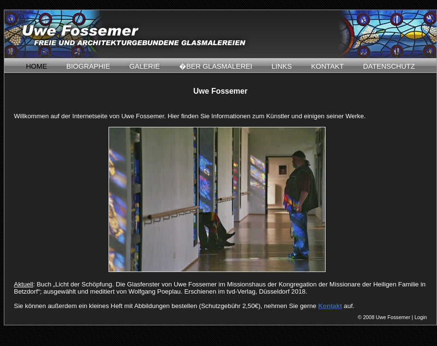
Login (420, 317)
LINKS (281, 66)
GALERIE (144, 66)
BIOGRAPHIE (88, 66)
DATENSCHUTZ (389, 66)
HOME (36, 66)
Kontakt (330, 305)
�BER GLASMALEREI (216, 66)
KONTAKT (327, 66)
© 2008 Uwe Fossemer (384, 317)
